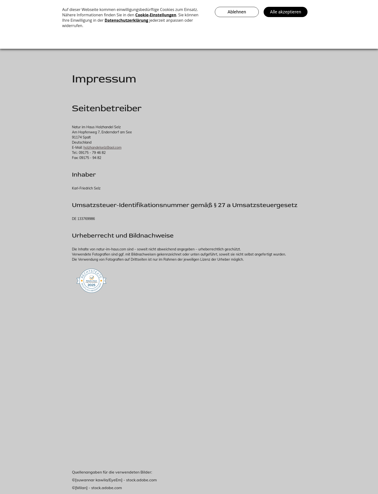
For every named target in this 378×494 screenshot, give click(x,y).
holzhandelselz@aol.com (102, 147)
